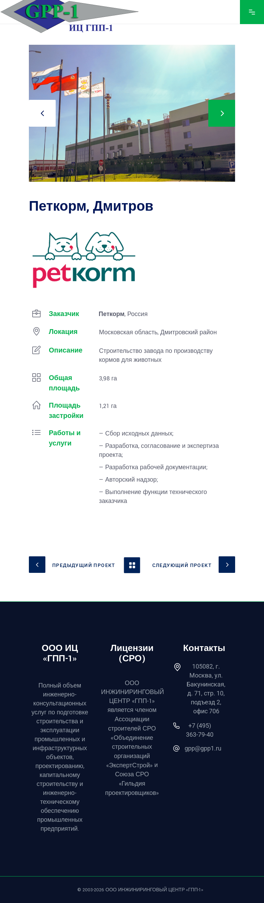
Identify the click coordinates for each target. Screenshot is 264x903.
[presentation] (42, 113)
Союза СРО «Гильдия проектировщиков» (132, 783)
